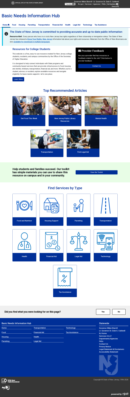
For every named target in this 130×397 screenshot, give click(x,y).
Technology (87, 25)
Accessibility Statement (108, 352)
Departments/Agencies (108, 339)
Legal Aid (76, 25)
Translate (70, 4)
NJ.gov (80, 4)
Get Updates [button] (112, 4)
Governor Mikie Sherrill (108, 328)
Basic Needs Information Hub (16, 323)
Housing (22, 25)
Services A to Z (105, 336)
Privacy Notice (105, 347)
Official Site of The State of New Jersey (27, 3)
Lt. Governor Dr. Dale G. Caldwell (112, 331)
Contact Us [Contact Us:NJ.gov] (103, 344)
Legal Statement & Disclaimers (111, 349)
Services (88, 4)
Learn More (18, 79)
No (119, 312)
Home (6, 25)
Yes (103, 312)
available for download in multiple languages (32, 42)
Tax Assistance (101, 25)
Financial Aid (57, 25)
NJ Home (103, 333)
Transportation (44, 25)
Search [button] (115, 6)
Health (67, 25)
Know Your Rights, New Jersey (39, 39)
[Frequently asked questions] (104, 4)
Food (14, 25)
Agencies (96, 4)
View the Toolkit (96, 172)
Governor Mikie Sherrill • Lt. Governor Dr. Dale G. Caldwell (96, 2)
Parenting (32, 25)
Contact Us (103, 66)
